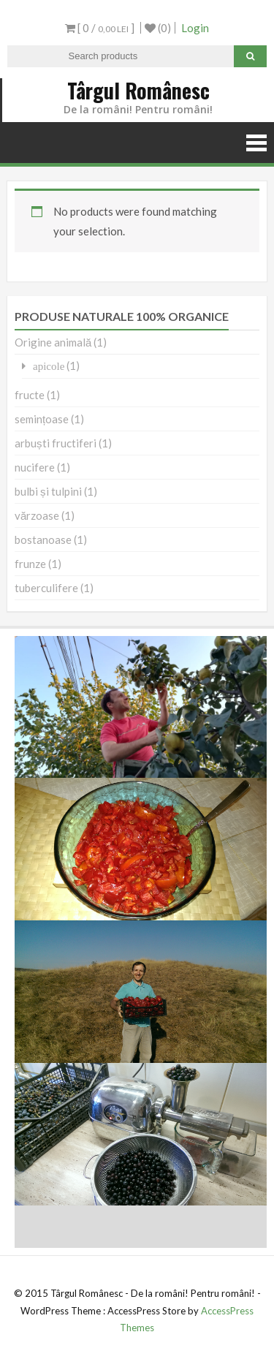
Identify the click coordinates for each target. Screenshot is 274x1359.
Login (195, 27)
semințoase (42, 418)
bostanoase (43, 539)
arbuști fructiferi (55, 443)
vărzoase (37, 515)
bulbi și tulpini (48, 491)
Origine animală (53, 342)
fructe (30, 394)
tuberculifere (46, 587)
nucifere (35, 467)
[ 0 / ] (99, 27)
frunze (30, 563)
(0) (158, 28)
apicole (48, 365)
